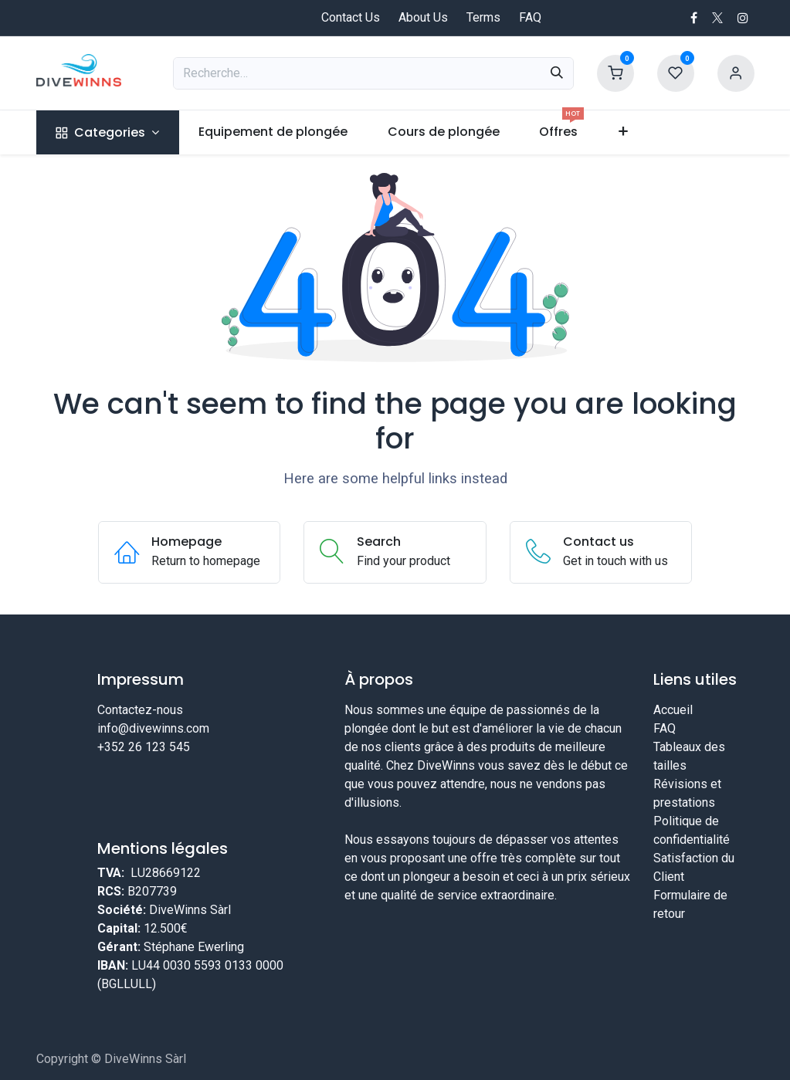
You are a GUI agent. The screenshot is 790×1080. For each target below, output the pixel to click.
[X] (717, 17)
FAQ (530, 17)
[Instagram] (742, 17)
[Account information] (735, 72)
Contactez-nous (140, 710)
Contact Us (350, 17)
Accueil (673, 710)
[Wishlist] (675, 72)
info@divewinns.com (153, 728)
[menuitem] (107, 132)
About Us (423, 17)
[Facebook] (693, 17)
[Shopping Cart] (615, 72)
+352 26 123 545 (143, 747)
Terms (483, 17)
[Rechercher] (557, 73)
